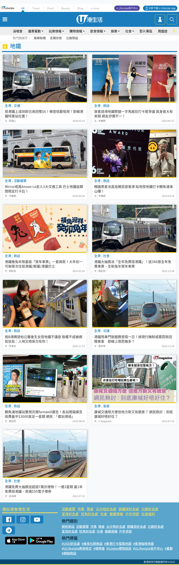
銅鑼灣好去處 (129, 508)
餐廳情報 (116, 513)
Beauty (65, 8)
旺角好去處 (89, 513)
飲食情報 (96, 31)
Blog (80, 8)
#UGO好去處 (71, 543)
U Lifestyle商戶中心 (127, 8)
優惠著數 (34, 31)
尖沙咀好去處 (106, 508)
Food (50, 8)
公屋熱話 (72, 38)
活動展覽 (68, 508)
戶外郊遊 (132, 513)
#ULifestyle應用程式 (77, 548)
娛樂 (114, 31)
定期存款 (56, 38)
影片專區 (146, 31)
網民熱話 (68, 526)
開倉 (90, 508)
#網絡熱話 (69, 553)
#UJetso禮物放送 (118, 548)
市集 (81, 508)
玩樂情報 (55, 31)
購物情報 (75, 31)
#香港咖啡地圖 (143, 543)
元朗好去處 (149, 508)
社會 (128, 31)
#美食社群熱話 (92, 543)
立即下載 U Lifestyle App (162, 8)
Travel (36, 8)
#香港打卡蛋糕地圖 (117, 543)
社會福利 (148, 513)
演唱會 (17, 31)
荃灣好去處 (70, 513)
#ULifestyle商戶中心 (148, 548)
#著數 (169, 548)
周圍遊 (162, 31)
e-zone (95, 8)
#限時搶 (99, 548)
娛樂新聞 (40, 38)
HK (22, 8)
